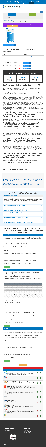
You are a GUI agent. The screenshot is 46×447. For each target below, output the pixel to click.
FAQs (21, 14)
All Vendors (6, 425)
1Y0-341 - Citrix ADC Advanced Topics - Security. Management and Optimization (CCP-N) (32, 180)
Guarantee (25, 426)
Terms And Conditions (27, 431)
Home (7, 14)
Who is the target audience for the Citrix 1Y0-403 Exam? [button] (15, 203)
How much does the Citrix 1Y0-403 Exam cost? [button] (13, 212)
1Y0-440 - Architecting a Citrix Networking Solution (31, 177)
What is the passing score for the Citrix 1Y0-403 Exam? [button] (14, 208)
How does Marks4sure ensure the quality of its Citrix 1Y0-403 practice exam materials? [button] (21, 220)
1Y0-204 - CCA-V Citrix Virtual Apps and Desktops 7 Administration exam (11, 180)
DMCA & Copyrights (27, 432)
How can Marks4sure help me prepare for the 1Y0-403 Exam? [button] (16, 217)
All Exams (5, 426)
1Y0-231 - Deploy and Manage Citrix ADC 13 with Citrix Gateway (33, 182)
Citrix (8, 20)
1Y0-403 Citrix (19, 132)
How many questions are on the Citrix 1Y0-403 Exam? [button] (14, 205)
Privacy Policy (26, 430)
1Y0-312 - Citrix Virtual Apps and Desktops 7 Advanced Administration (12, 182)
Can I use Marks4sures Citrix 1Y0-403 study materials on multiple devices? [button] (18, 222)
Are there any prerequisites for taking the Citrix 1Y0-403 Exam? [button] (16, 210)
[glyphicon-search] (41, 12)
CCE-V (11, 20)
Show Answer (6, 325)
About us (25, 425)
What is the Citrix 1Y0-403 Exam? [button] (10, 195)
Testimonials (26, 14)
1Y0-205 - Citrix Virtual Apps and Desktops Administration (31, 185)
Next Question (23, 365)
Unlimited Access (12, 14)
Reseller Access (32, 14)
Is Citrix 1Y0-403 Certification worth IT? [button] (11, 215)
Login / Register (8, 17)
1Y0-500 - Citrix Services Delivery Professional (12, 176)
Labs (17, 14)
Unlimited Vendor (7, 430)
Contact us (26, 424)
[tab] (23, 196)
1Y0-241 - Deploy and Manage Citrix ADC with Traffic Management (12, 185)
